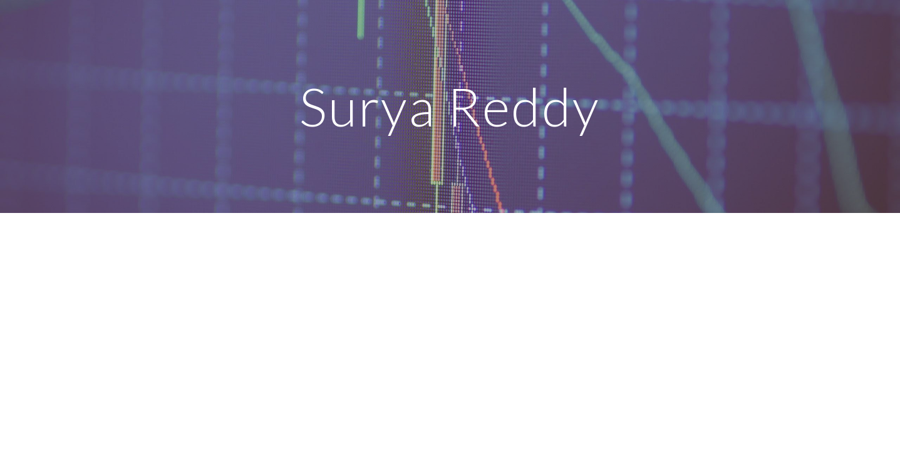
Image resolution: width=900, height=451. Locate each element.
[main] (450, 106)
